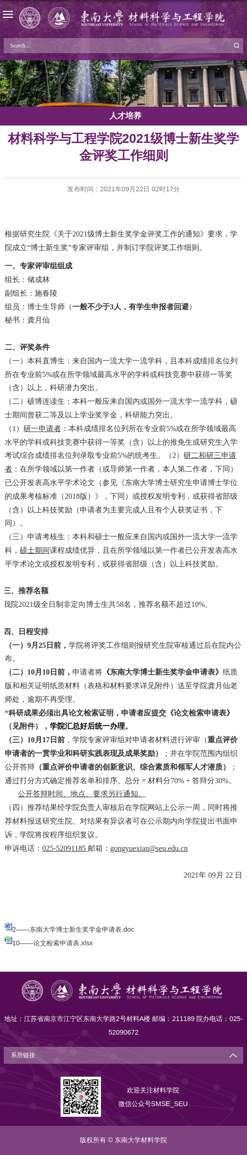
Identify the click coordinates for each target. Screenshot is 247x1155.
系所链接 (23, 1055)
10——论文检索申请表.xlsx (52, 943)
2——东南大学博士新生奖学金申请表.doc (73, 929)
